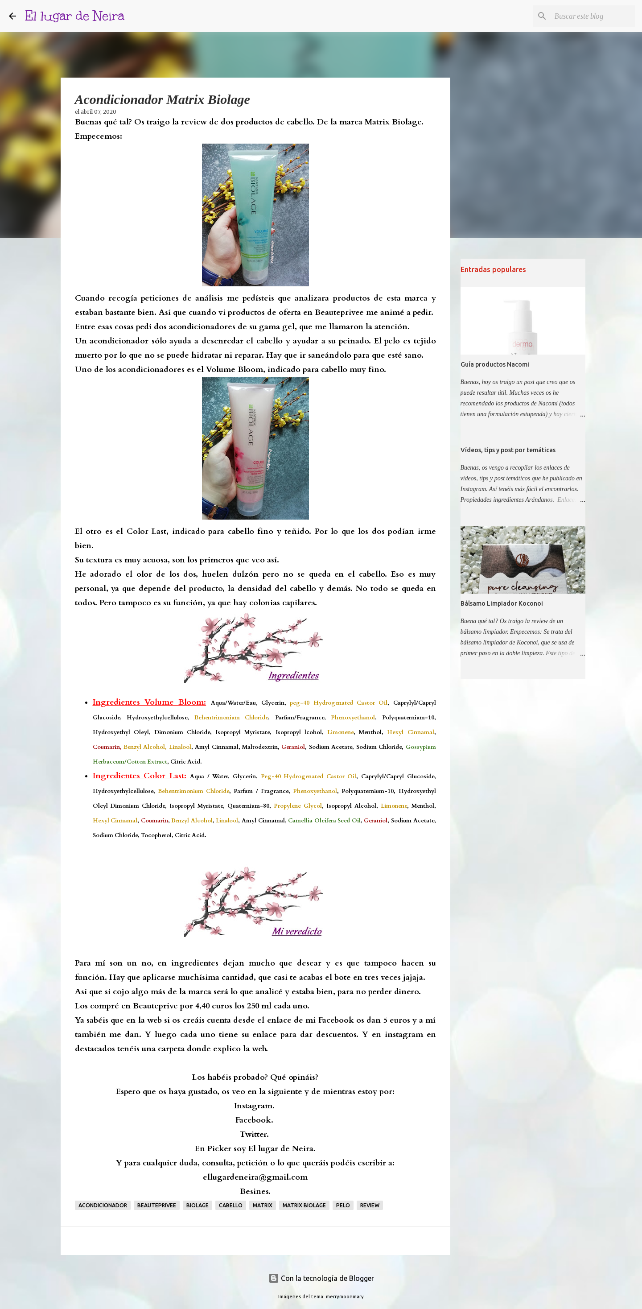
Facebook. (254, 1120)
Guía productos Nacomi (495, 364)
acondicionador (102, 1205)
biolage (197, 1205)
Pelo (343, 1205)
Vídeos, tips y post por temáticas (508, 450)
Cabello (231, 1205)
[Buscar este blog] (588, 16)
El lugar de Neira (74, 16)
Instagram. (254, 1105)
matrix (262, 1205)
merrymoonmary (345, 1296)
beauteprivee (156, 1205)
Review (369, 1205)
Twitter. (254, 1134)
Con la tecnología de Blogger (321, 1278)
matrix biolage (304, 1205)
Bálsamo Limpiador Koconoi (502, 603)
